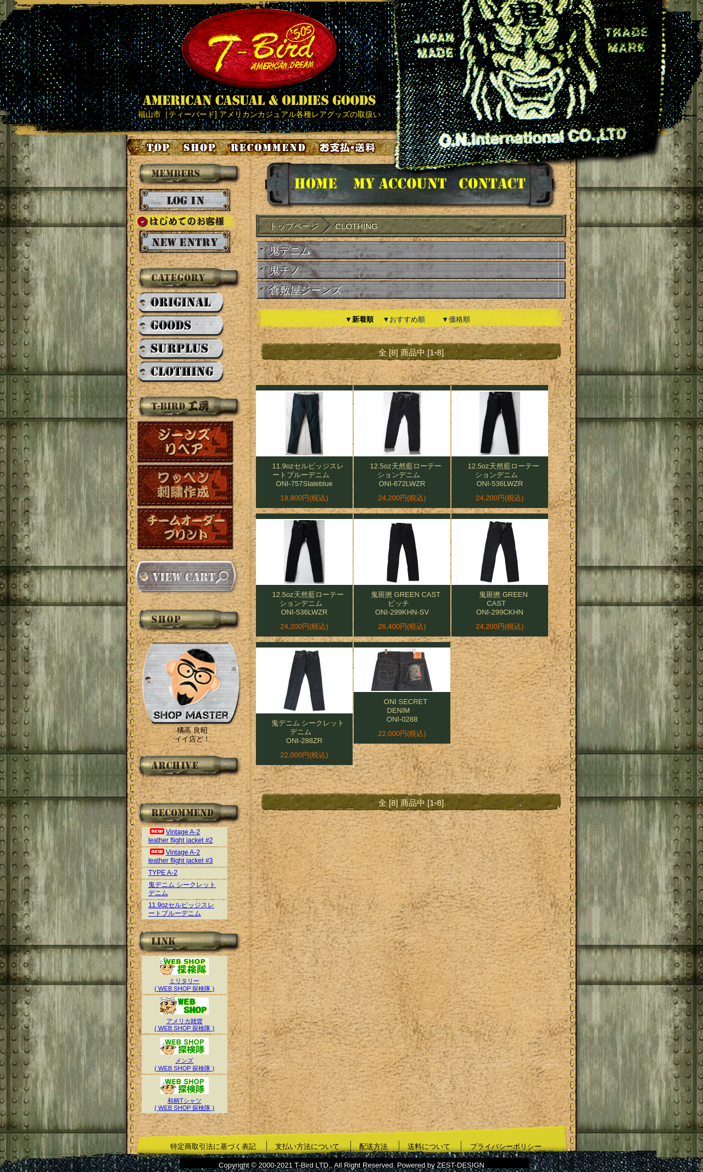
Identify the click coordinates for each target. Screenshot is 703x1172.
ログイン (184, 200)
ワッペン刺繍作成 (185, 485)
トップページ (149, 147)
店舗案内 (201, 147)
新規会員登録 (184, 242)
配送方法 (373, 1146)
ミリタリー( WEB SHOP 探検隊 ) (184, 981)
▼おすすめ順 (404, 319)
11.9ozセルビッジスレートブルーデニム (181, 909)
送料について (429, 1146)
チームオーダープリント (185, 528)
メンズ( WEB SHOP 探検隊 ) (184, 1060)
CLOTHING (181, 372)
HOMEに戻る (304, 185)
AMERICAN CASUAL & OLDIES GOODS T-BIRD (259, 57)
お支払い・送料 (349, 147)
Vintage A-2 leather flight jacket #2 (180, 836)
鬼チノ (284, 270)
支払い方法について (307, 1146)
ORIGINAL (181, 303)
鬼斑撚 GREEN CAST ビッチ (405, 598)
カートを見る (185, 577)
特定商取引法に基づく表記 (213, 1146)
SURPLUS (181, 349)
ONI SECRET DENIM (405, 706)
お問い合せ (506, 185)
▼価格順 (456, 319)
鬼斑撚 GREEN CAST (503, 598)
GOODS (181, 326)
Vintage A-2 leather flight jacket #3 (180, 856)
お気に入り (270, 147)
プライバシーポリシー (506, 1146)
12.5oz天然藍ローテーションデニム (405, 470)
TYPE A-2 (162, 873)
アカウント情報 (399, 185)
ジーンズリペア (185, 442)
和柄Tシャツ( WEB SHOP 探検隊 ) (184, 1100)
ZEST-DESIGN (460, 1165)
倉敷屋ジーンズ (305, 290)
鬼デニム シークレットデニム (308, 727)
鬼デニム (290, 250)
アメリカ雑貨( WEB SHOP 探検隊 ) (184, 1020)
